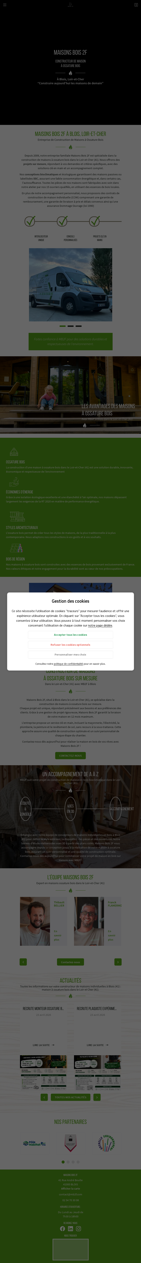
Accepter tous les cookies (70, 635)
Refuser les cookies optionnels (70, 645)
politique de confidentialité (68, 664)
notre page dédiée (100, 625)
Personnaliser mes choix (70, 654)
